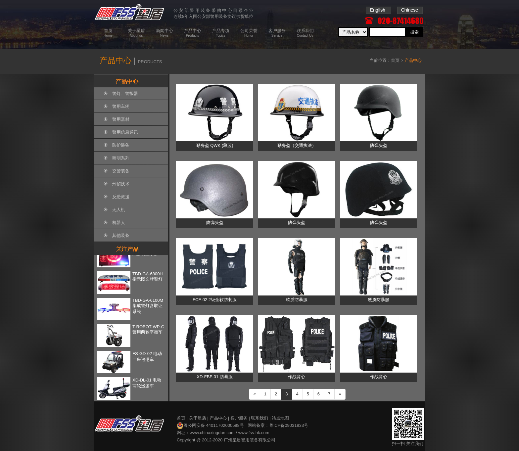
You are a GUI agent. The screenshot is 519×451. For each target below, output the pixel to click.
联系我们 (259, 418)
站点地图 (280, 418)
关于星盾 (197, 418)
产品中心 (218, 418)
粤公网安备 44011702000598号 (210, 425)
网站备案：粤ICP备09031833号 (278, 425)
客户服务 (239, 418)
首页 (395, 60)
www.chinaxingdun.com (212, 432)
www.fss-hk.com (253, 432)
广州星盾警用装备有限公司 (249, 439)
